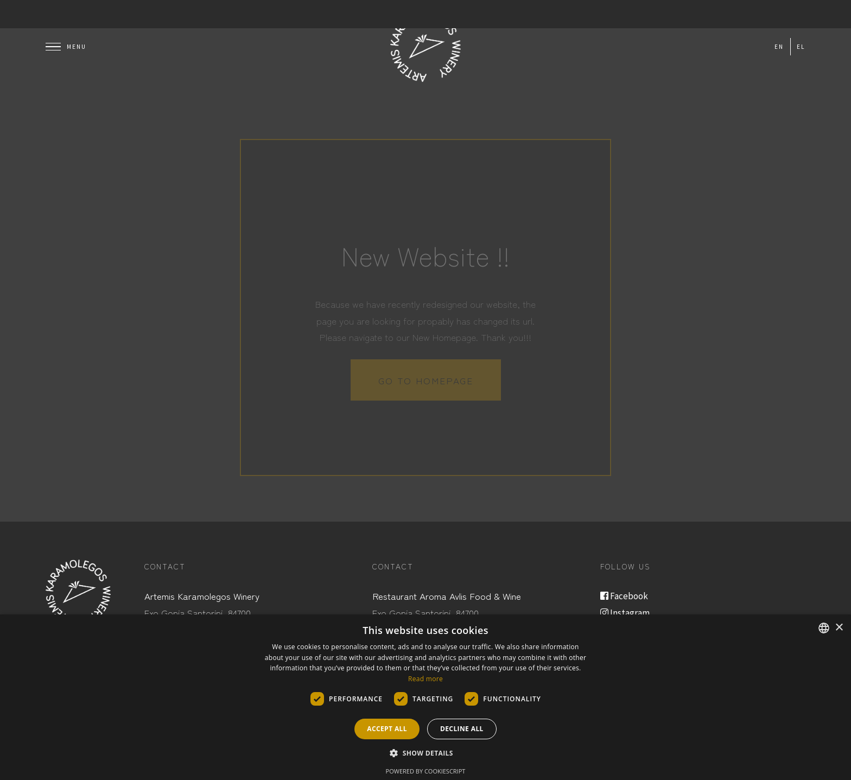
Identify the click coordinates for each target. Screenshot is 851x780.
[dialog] (425, 697)
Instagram (625, 613)
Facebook (624, 596)
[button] (425, 753)
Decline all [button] (462, 728)
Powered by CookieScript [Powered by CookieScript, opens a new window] (426, 771)
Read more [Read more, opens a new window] (425, 678)
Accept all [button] (387, 728)
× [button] (839, 628)
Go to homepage (425, 380)
